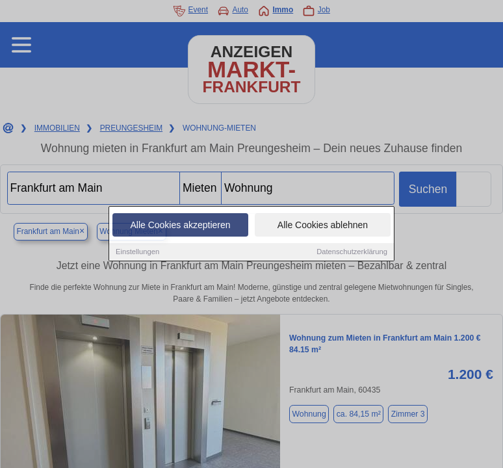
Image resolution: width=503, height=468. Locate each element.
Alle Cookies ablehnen (322, 225)
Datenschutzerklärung (351, 252)
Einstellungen (137, 252)
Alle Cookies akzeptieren (180, 225)
